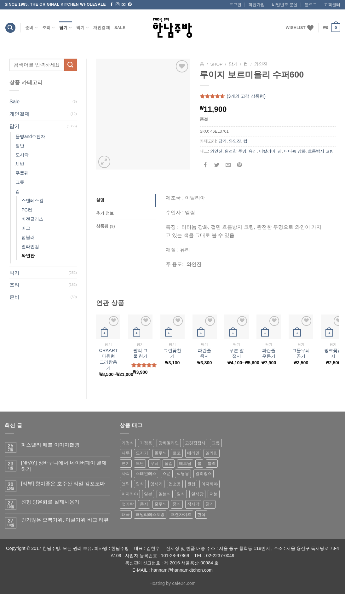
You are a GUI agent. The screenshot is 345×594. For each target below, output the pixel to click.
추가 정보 (105, 213)
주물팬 (22, 173)
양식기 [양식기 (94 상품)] (156, 484)
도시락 (22, 154)
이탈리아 (267, 151)
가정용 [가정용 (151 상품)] (146, 443)
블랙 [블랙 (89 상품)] (212, 463)
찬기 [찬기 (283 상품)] (209, 504)
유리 (253, 151)
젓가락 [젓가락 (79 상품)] (128, 504)
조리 (48, 28)
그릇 (19, 182)
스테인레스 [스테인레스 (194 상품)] (146, 473)
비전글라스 (32, 219)
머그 (25, 228)
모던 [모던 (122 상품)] (140, 463)
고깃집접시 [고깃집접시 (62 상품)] (195, 443)
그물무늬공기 (301, 353)
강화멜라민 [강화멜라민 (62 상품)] (168, 443)
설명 (100, 200)
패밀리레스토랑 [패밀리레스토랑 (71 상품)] (150, 514)
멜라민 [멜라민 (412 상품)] (211, 453)
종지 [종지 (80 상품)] (144, 504)
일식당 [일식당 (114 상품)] (197, 494)
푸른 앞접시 (236, 353)
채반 (19, 163)
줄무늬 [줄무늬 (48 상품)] (160, 504)
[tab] (126, 200)
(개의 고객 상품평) (246, 96)
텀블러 (28, 237)
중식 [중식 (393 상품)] (177, 504)
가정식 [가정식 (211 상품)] (128, 443)
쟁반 (19, 145)
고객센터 (332, 4)
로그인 (235, 4)
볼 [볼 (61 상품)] (199, 463)
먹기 (82, 28)
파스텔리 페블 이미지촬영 (50, 444)
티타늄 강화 (295, 151)
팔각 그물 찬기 (140, 353)
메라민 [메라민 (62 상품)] (193, 453)
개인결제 (101, 27)
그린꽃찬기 (172, 353)
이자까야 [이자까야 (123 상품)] (209, 484)
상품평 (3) (105, 226)
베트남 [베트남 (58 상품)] (185, 463)
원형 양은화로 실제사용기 (50, 502)
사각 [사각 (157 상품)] (126, 473)
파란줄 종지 (204, 353)
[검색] (10, 28)
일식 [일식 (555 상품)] (181, 494)
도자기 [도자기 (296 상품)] (142, 453)
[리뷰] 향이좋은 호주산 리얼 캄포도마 (63, 483)
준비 (31, 28)
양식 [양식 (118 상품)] (140, 484)
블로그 (311, 4)
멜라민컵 (30, 246)
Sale (119, 27)
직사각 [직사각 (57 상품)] (193, 504)
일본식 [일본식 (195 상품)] (164, 494)
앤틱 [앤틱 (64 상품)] (126, 484)
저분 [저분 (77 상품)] (214, 494)
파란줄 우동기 (268, 353)
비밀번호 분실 (285, 4)
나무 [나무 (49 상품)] (126, 453)
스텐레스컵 (32, 200)
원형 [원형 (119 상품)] (191, 484)
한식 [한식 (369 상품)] (201, 514)
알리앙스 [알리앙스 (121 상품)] (203, 473)
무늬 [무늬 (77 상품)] (154, 463)
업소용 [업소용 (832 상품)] (175, 484)
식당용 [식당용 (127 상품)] (183, 473)
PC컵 (26, 209)
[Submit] (70, 65)
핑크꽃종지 (333, 353)
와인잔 (28, 255)
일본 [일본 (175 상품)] (148, 494)
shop (216, 64)
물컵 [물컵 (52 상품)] (168, 463)
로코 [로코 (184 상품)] (177, 453)
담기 (65, 28)
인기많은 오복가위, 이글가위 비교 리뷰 (65, 519)
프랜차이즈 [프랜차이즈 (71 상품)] (181, 514)
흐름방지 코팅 (321, 151)
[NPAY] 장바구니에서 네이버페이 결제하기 (63, 465)
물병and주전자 (30, 136)
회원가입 (256, 4)
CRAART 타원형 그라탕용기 (108, 359)
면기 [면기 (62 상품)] (126, 463)
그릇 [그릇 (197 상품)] (216, 443)
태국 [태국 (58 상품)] (126, 514)
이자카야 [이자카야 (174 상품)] (130, 494)
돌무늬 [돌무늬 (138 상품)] (160, 453)
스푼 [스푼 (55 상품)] (167, 473)
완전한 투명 (235, 151)
